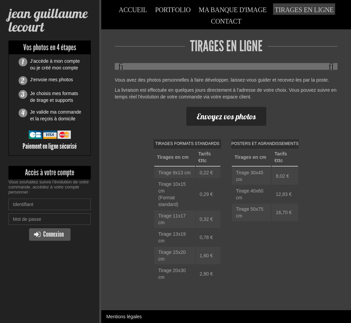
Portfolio (172, 9)
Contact (226, 21)
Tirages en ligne (304, 9)
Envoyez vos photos (226, 116)
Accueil (133, 9)
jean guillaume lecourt (47, 20)
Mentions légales (124, 316)
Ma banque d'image (233, 9)
